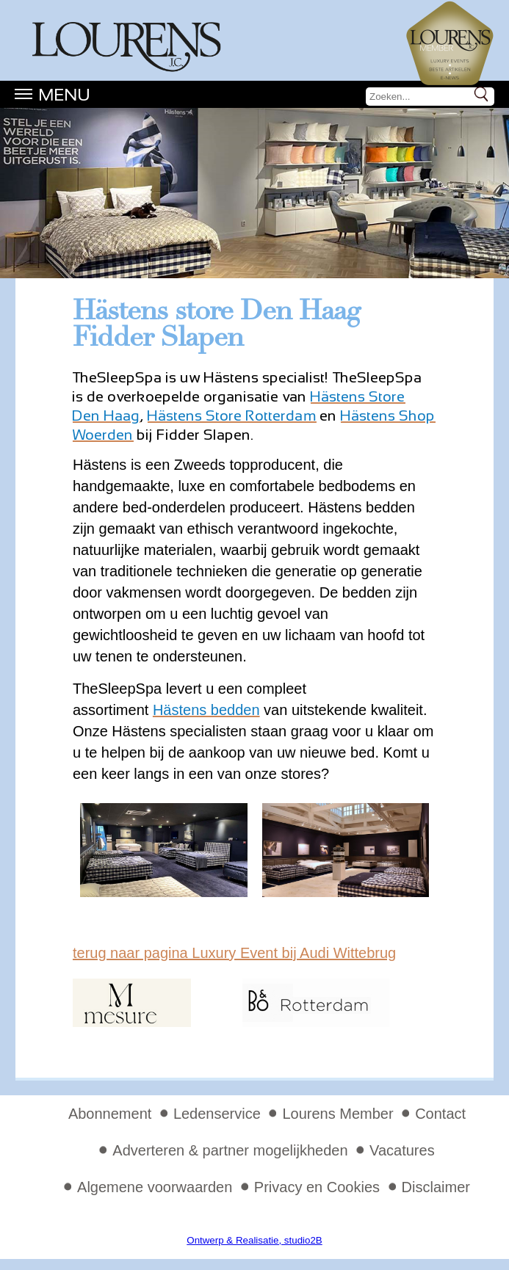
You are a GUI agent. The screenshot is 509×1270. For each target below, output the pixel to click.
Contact (440, 1114)
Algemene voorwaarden (154, 1187)
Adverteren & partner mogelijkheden (229, 1150)
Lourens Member (337, 1114)
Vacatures (402, 1150)
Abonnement (109, 1114)
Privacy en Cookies (317, 1187)
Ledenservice (217, 1114)
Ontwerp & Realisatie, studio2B (254, 1240)
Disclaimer (436, 1187)
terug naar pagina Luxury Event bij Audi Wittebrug (234, 953)
